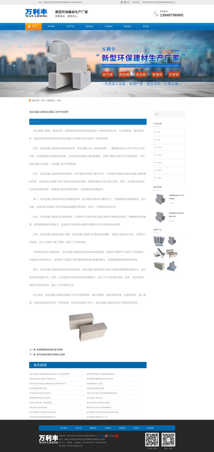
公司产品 (70, 26)
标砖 (159, 139)
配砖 (159, 132)
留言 (128, 2)
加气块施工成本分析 (95, 398)
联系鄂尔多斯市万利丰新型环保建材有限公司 (158, 2)
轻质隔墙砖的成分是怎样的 (50, 349)
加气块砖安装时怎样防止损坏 (51, 354)
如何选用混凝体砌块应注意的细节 (100, 379)
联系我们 (128, 26)
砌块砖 (159, 155)
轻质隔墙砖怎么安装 (95, 384)
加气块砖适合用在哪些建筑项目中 (42, 417)
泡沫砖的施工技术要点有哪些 (98, 403)
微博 (125, 2)
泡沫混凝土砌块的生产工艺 (97, 417)
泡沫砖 (159, 162)
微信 (122, 2)
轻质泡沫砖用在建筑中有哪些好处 (42, 379)
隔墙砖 (159, 170)
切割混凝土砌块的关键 (38, 407)
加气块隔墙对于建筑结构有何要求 (42, 412)
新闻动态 (89, 26)
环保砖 (159, 178)
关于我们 (51, 26)
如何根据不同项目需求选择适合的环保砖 (103, 412)
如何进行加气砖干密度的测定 (40, 403)
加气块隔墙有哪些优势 (38, 388)
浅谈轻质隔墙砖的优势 (95, 388)
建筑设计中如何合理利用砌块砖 (99, 407)
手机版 (111, 436)
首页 (34, 26)
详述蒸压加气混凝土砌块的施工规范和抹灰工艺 (47, 384)
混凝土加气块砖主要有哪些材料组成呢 (102, 393)
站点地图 (150, 428)
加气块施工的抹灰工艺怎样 (39, 393)
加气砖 (159, 147)
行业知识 (108, 26)
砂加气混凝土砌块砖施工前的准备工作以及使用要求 (49, 374)
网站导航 (136, 2)
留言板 (146, 26)
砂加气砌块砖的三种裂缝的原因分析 (101, 374)
